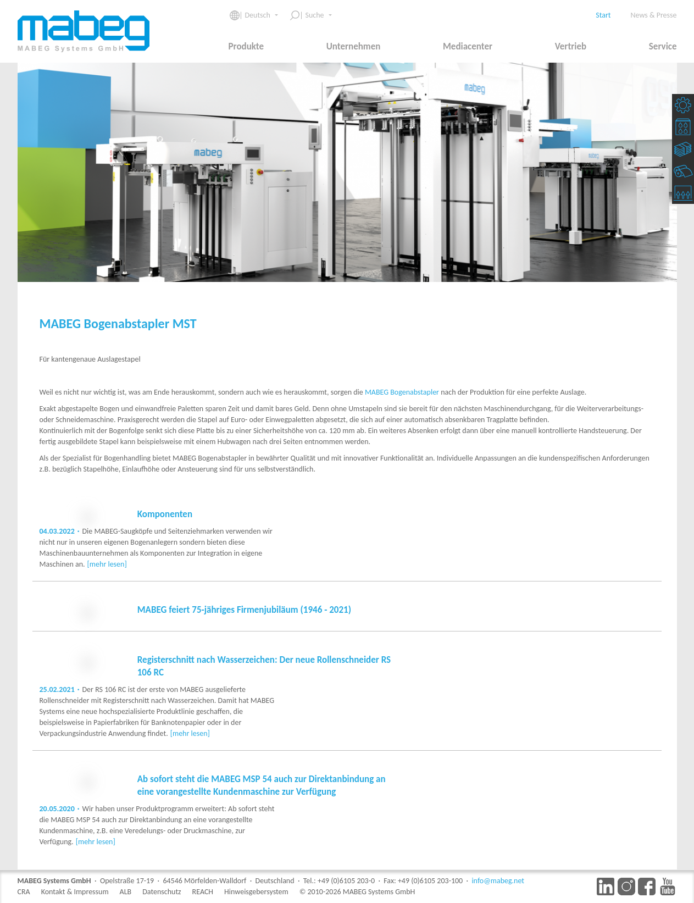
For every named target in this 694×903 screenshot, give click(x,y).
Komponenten (164, 514)
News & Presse (654, 15)
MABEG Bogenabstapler (402, 392)
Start (603, 15)
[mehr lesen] (231, 575)
